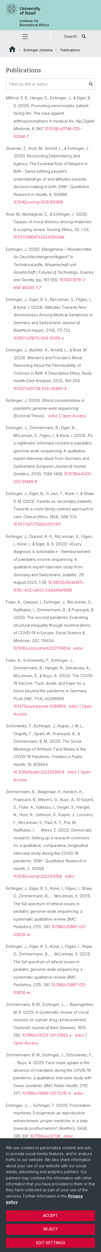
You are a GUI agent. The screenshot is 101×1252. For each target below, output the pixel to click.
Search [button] (76, 36)
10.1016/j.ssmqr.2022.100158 (37, 876)
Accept (50, 1215)
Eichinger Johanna (38, 50)
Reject (50, 1229)
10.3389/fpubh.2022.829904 (38, 772)
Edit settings (50, 1242)
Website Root (12, 49)
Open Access (73, 415)
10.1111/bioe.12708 (45, 1136)
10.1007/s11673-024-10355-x (38, 338)
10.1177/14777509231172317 (37, 524)
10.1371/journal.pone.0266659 (39, 706)
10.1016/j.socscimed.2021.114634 (41, 648)
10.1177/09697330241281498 (38, 237)
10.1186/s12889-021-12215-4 (46, 1093)
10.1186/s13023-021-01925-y (47, 1035)
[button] (25, 36)
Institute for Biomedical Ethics (34, 23)
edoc (53, 415)
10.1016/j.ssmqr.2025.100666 (38, 202)
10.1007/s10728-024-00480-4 (40, 388)
